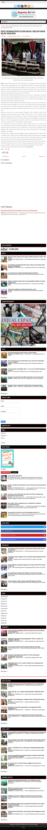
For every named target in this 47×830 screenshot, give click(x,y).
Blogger (36, 824)
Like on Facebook (24, 531)
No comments (26, 36)
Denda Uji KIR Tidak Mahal (15, 475)
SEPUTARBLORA (22, 824)
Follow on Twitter (24, 527)
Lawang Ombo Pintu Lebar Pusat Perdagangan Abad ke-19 (24, 512)
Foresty (3, 598)
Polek (6, 26)
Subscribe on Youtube (24, 535)
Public (2, 611)
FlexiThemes (8, 826)
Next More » (4, 297)
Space (2, 618)
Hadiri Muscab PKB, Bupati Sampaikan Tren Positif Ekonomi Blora (19, 210)
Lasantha (23, 826)
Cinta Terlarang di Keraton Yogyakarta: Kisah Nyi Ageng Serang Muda (25, 715)
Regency (3, 613)
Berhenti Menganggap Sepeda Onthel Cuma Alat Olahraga (22, 352)
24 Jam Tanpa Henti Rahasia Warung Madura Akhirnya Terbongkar (24, 646)
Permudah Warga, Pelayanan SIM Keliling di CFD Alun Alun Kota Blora (25, 573)
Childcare (3, 596)
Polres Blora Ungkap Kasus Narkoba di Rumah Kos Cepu (22, 289)
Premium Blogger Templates (32, 826)
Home (2, 26)
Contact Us (3, 435)
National (3, 606)
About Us (3, 433)
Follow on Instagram (24, 539)
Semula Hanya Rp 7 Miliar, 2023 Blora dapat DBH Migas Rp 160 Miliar (24, 581)
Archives (14, 472)
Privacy (2, 438)
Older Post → (42, 156)
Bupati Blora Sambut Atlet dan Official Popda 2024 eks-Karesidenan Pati (25, 377)
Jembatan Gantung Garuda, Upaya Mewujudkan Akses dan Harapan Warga (26, 684)
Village (2, 623)
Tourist (2, 620)
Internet (3, 601)
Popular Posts (5, 472)
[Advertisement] (23, 230)
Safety (2, 615)
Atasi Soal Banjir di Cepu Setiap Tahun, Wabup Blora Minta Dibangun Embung (26, 740)
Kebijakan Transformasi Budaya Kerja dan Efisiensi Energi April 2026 (25, 796)
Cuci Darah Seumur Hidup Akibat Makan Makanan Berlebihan (23, 273)
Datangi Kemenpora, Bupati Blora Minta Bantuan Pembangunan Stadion (25, 385)
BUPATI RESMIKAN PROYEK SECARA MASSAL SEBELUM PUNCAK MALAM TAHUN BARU (23, 32)
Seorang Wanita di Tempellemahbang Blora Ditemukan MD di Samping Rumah (27, 732)
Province (3, 608)
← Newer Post (5, 156)
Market (2, 603)
